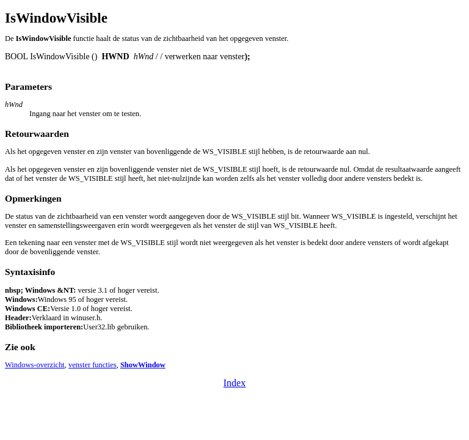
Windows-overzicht (35, 365)
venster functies (92, 365)
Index (234, 383)
